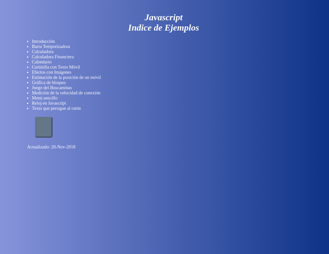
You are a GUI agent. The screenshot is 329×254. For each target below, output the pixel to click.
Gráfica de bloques (49, 82)
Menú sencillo (45, 98)
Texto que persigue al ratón (56, 108)
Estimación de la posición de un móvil (66, 77)
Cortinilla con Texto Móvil (56, 67)
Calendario (41, 62)
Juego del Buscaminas (52, 87)
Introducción (43, 41)
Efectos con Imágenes (51, 72)
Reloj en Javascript (49, 103)
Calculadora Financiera (53, 56)
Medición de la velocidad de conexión (66, 92)
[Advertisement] (51, 186)
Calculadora (43, 51)
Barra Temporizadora (51, 46)
